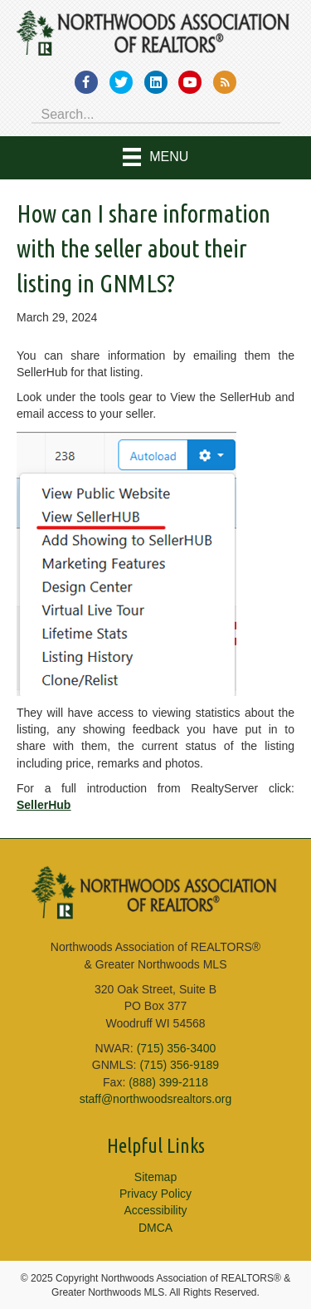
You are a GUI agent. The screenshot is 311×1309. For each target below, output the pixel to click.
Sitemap (155, 1177)
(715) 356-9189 (179, 1064)
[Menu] (156, 157)
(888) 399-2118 (168, 1082)
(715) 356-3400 (176, 1048)
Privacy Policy (155, 1193)
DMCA (155, 1227)
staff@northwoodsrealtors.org (156, 1099)
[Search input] (156, 113)
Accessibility (155, 1210)
